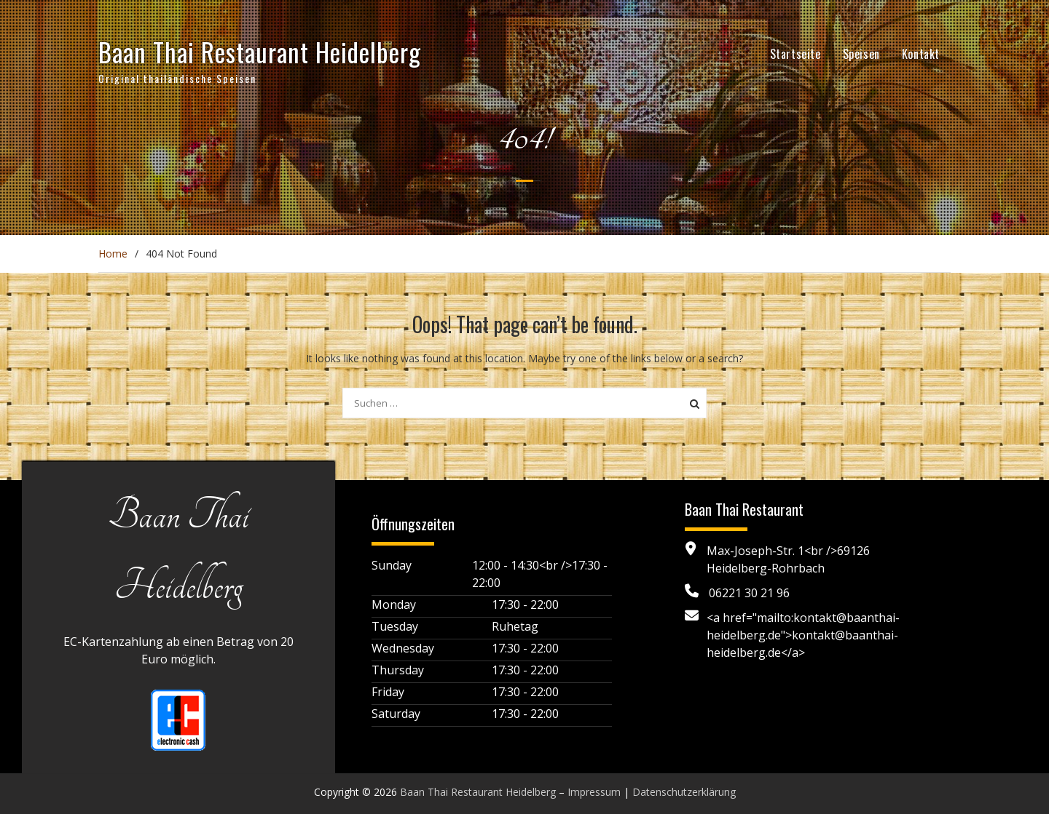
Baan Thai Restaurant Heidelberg (259, 52)
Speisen (861, 54)
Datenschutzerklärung (684, 792)
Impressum (594, 792)
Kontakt (921, 54)
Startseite (795, 54)
